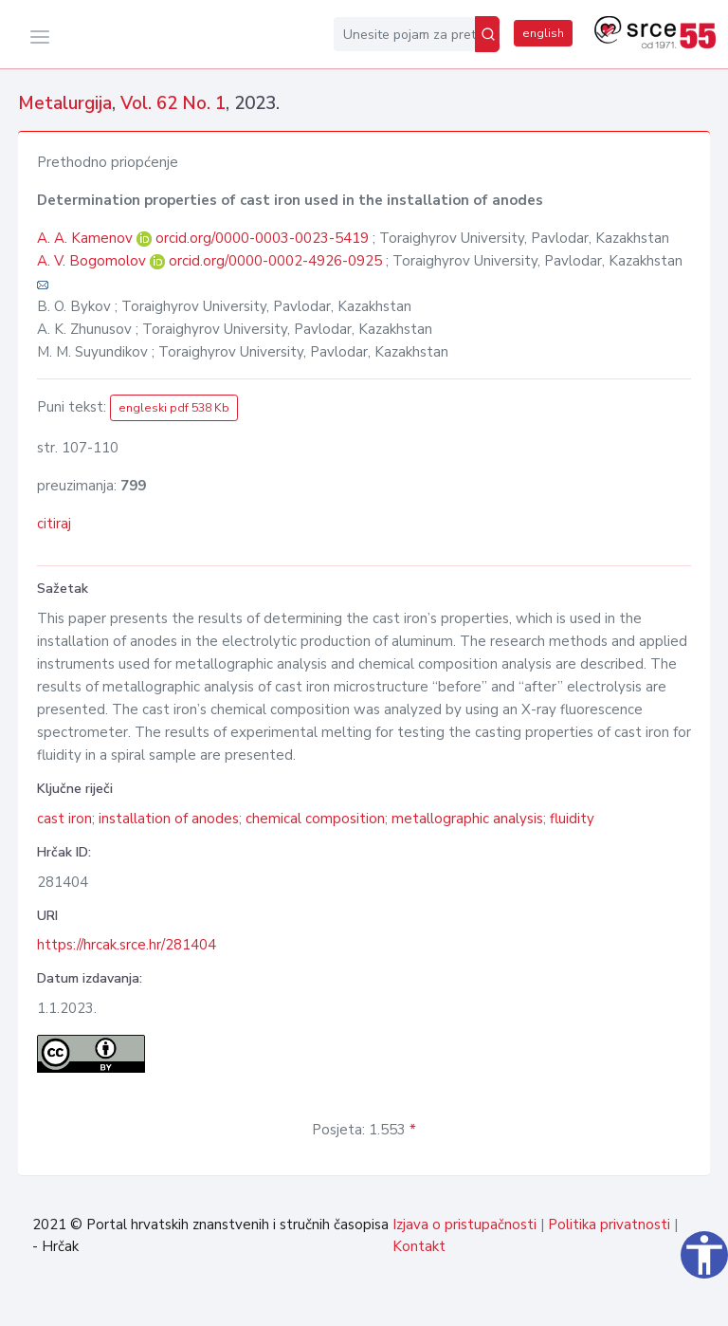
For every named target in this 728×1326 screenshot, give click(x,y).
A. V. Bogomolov (93, 260)
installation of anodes (169, 818)
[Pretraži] (487, 34)
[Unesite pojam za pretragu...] (404, 34)
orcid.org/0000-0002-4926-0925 (275, 260)
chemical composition (315, 818)
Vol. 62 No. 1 (173, 103)
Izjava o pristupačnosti (464, 1224)
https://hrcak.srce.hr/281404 (126, 944)
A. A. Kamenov (86, 238)
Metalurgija (65, 103)
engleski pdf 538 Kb (173, 407)
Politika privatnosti (609, 1224)
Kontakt (419, 1246)
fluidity (572, 818)
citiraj (54, 523)
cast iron (64, 818)
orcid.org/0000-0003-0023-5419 (262, 238)
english (543, 33)
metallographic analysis (467, 818)
